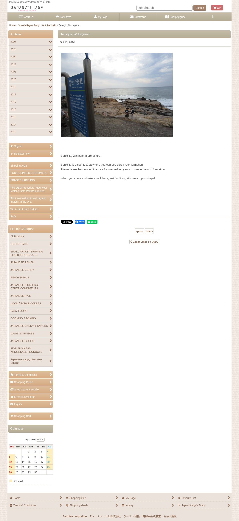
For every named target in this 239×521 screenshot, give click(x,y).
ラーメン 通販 (131, 516)
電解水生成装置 (151, 516)
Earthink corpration (75, 516)
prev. (139, 231)
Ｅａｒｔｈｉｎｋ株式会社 (105, 516)
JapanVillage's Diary (144, 241)
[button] (213, 17)
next (149, 231)
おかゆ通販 (169, 516)
